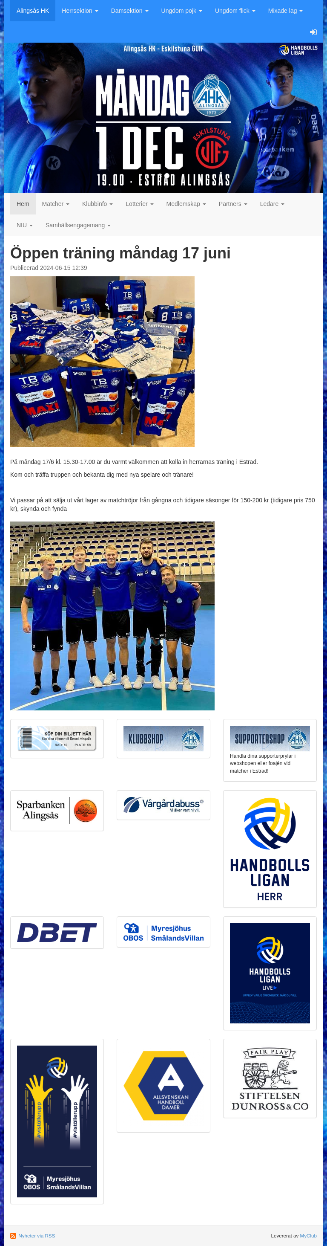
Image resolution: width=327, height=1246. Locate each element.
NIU (25, 225)
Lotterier (139, 203)
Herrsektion (80, 10)
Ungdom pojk (181, 10)
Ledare (272, 203)
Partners (233, 203)
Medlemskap (186, 203)
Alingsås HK (33, 10)
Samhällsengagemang (78, 225)
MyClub (308, 1235)
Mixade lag (285, 10)
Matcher (55, 203)
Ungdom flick (235, 10)
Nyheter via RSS (36, 1235)
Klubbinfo (97, 203)
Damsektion (130, 10)
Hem (23, 203)
